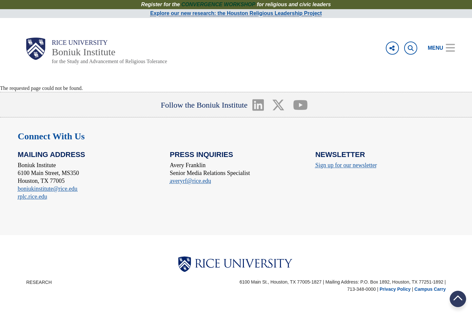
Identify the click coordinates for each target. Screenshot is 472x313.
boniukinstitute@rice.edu (47, 188)
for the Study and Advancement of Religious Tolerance (109, 61)
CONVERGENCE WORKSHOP (218, 4)
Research (39, 282)
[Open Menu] (437, 48)
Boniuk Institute (83, 51)
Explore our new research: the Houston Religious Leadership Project (236, 13)
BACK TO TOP (458, 299)
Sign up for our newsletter (346, 165)
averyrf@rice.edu (190, 181)
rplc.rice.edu (32, 196)
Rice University (80, 42)
